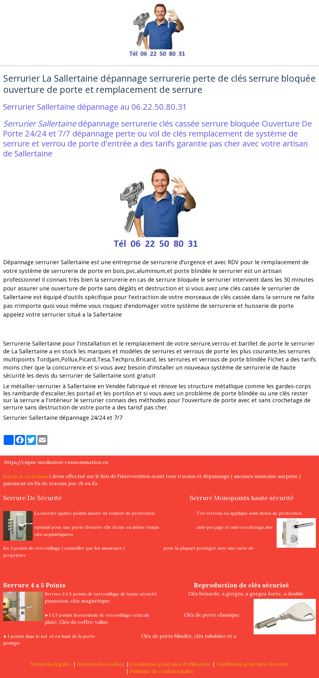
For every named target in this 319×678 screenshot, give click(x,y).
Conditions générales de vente (252, 664)
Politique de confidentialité (162, 671)
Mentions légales (51, 664)
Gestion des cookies (100, 664)
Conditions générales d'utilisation (170, 664)
